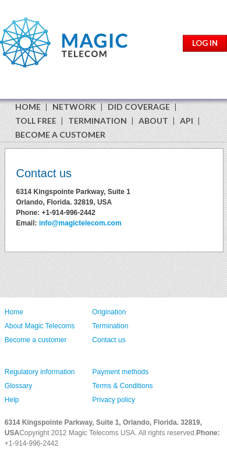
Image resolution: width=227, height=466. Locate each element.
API (186, 121)
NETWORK (74, 107)
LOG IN (205, 43)
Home (14, 312)
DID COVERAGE (139, 107)
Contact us (108, 340)
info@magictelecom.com (80, 223)
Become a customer (36, 340)
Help (12, 400)
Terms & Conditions (123, 386)
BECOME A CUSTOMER (60, 134)
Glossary (18, 386)
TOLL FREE (35, 121)
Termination (110, 326)
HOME (28, 107)
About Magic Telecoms (40, 326)
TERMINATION (97, 121)
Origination (109, 312)
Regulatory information (40, 372)
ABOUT (153, 121)
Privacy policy (114, 400)
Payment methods (121, 372)
